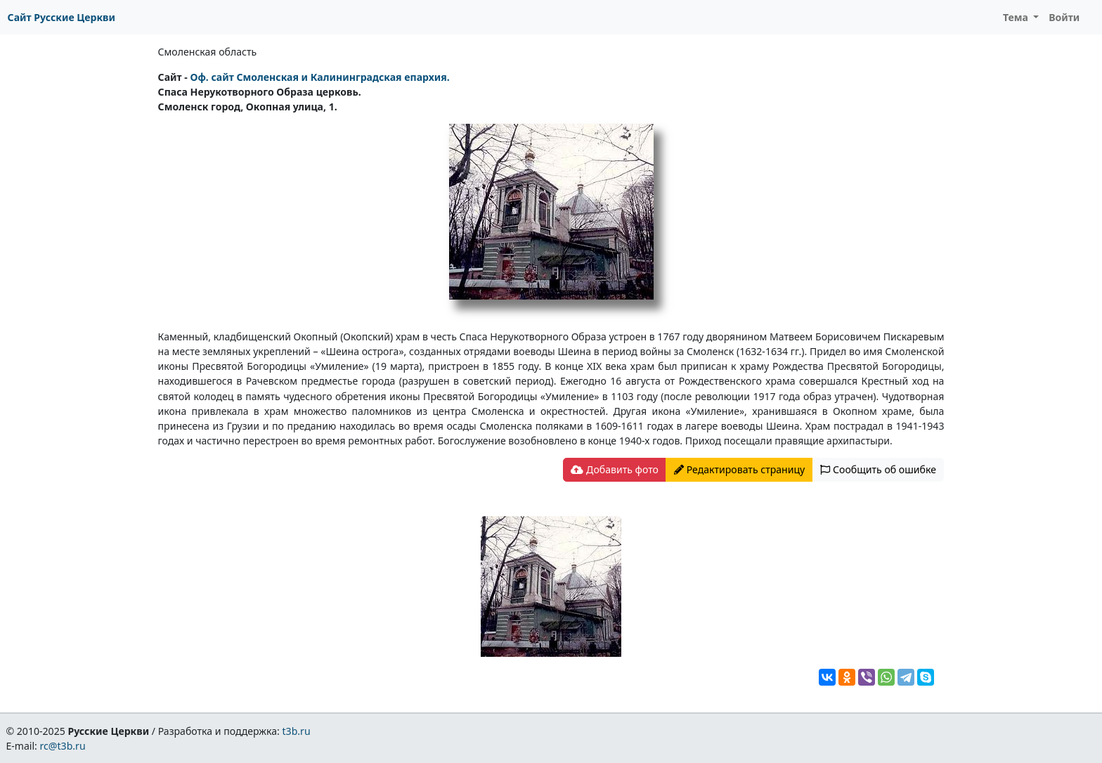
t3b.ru (297, 731)
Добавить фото (614, 469)
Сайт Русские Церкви (61, 17)
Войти (1064, 17)
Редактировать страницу (739, 469)
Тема (1017, 17)
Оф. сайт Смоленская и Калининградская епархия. (319, 77)
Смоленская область (207, 51)
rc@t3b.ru (63, 745)
